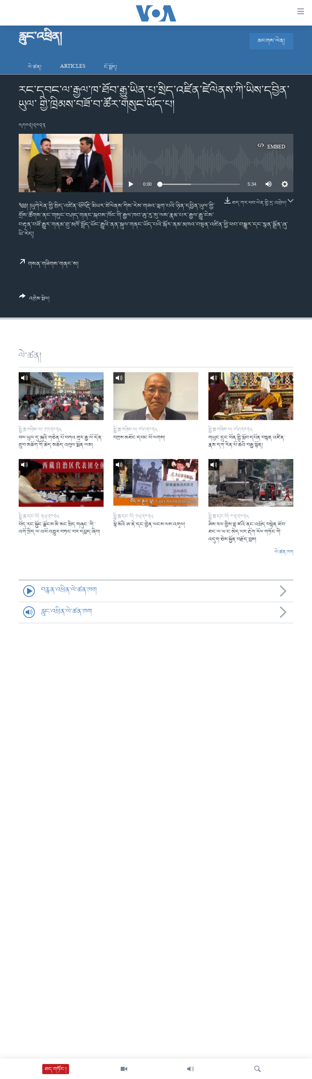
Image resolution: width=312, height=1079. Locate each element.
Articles (72, 67)
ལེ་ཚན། (34, 67)
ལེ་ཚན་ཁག (284, 552)
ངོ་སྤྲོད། (110, 67)
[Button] (34, 300)
